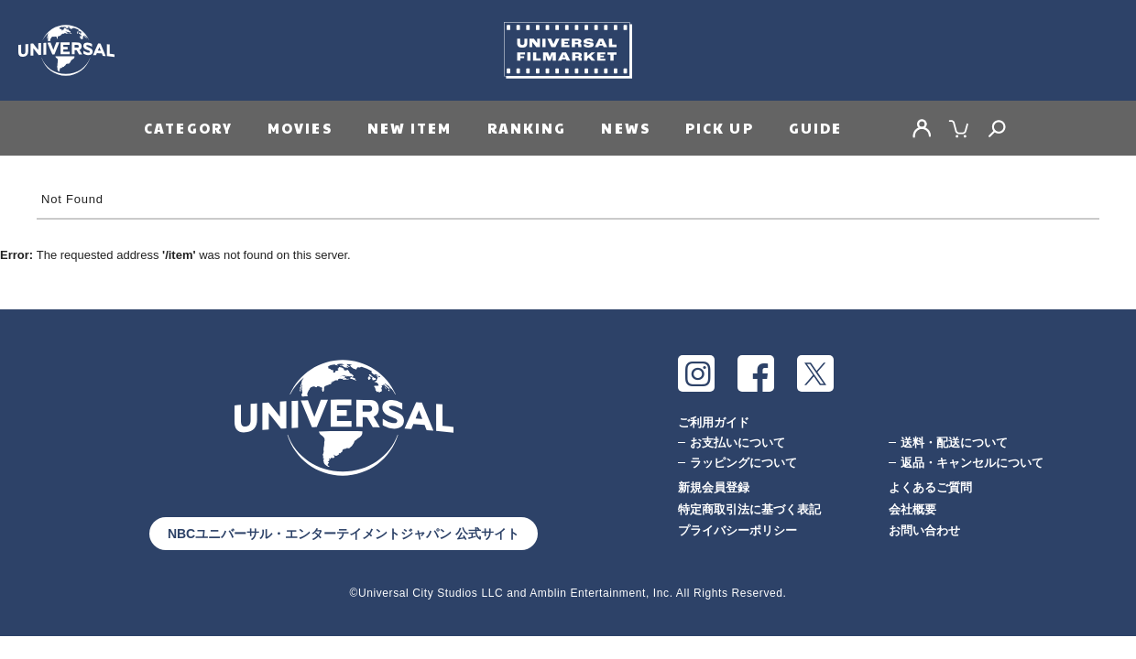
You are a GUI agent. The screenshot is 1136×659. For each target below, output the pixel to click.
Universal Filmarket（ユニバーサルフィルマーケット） (568, 50)
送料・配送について (954, 442)
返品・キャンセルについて (972, 463)
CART (959, 128)
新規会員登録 (713, 487)
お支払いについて (737, 442)
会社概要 (912, 509)
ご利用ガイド (713, 422)
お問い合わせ (924, 530)
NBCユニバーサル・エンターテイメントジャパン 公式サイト (343, 533)
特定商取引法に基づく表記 (749, 509)
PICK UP (719, 127)
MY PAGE (921, 128)
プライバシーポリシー (737, 530)
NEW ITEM (410, 127)
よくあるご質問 (930, 487)
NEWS (625, 127)
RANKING (527, 127)
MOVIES (300, 127)
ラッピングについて (743, 463)
